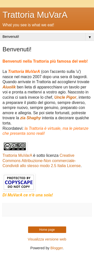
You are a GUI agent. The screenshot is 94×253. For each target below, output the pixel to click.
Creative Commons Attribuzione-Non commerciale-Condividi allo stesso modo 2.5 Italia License (41, 160)
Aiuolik (9, 87)
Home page (47, 229)
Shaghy (34, 118)
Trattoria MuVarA (35, 15)
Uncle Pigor (65, 97)
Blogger (56, 248)
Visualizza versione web (47, 239)
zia (23, 118)
